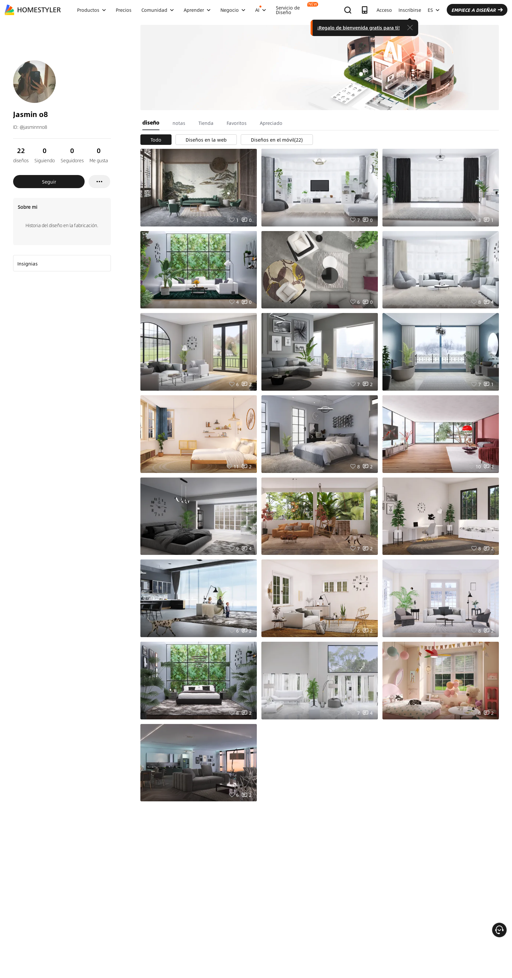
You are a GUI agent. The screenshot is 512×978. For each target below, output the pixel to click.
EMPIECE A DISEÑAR (477, 9)
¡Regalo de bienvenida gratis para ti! (358, 27)
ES (434, 9)
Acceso (384, 9)
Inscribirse (410, 9)
